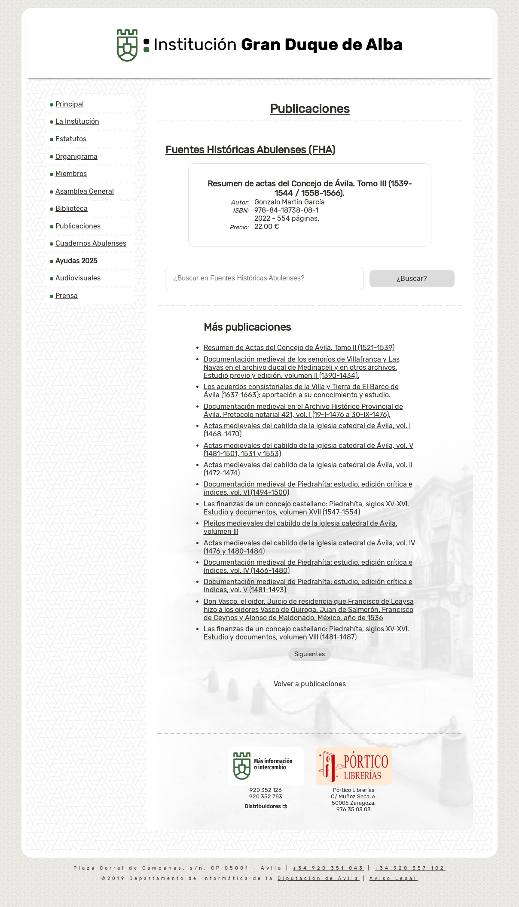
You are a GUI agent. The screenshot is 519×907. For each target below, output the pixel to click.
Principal (69, 104)
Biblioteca (71, 208)
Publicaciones (78, 226)
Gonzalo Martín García (289, 202)
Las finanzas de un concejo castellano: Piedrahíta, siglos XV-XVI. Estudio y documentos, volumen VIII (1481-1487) (306, 633)
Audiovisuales (78, 278)
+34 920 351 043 (328, 868)
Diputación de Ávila (319, 878)
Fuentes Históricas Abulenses (250, 150)
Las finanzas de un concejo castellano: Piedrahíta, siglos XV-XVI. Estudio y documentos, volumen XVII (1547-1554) (306, 508)
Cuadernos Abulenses (90, 243)
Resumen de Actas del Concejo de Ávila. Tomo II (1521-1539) (299, 348)
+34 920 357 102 (410, 868)
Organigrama (76, 156)
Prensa (66, 296)
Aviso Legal (393, 878)
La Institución (77, 121)
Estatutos (70, 139)
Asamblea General (84, 191)
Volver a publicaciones (310, 684)
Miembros (71, 174)
